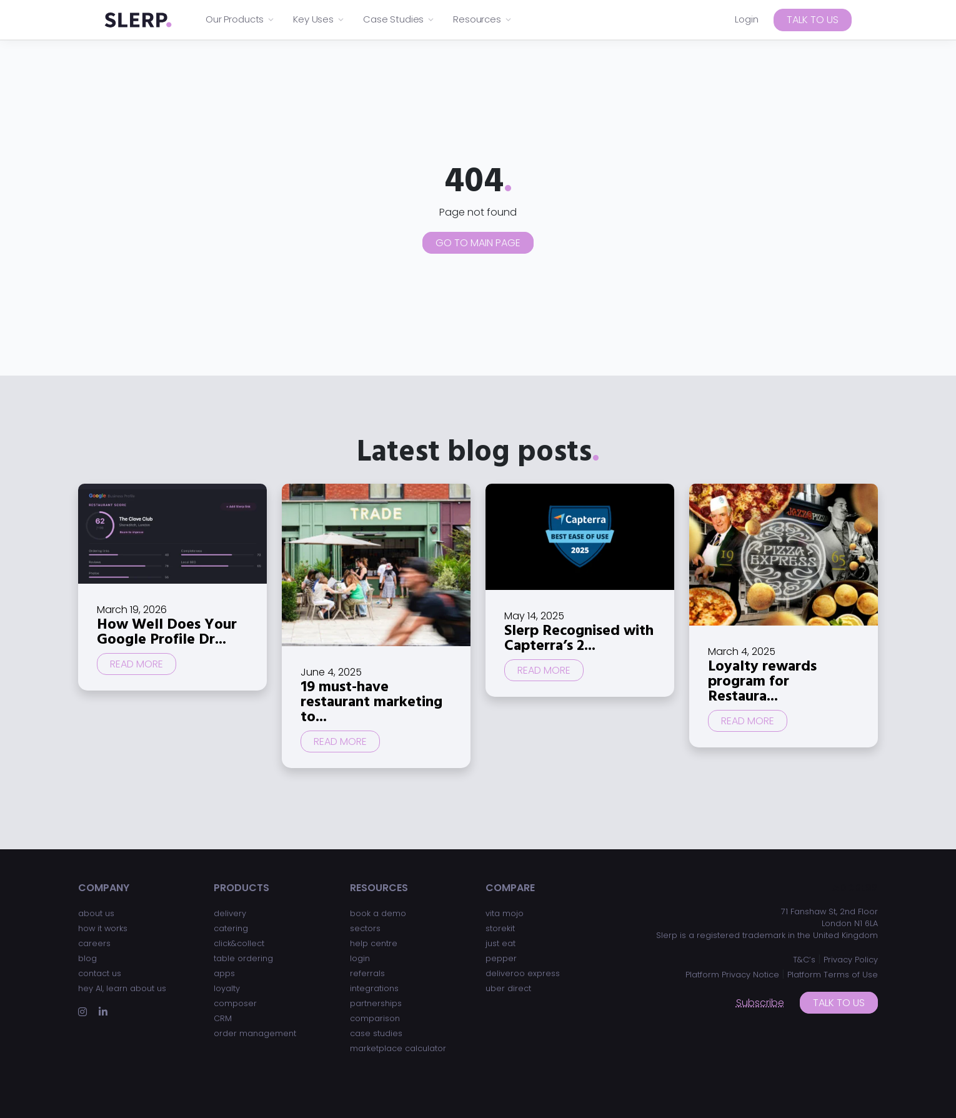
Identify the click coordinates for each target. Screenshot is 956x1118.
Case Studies (399, 19)
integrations (374, 988)
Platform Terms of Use (832, 974)
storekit (500, 928)
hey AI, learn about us (122, 988)
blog (87, 958)
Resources (482, 19)
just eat (500, 943)
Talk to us (813, 19)
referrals (367, 973)
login (360, 958)
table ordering (243, 958)
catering (231, 928)
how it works (102, 928)
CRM (223, 1018)
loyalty (227, 988)
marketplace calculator (398, 1048)
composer (235, 1003)
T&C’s (804, 959)
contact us (99, 973)
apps (224, 973)
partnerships (376, 1003)
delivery (230, 913)
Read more (136, 664)
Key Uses (319, 19)
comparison (375, 1018)
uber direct (508, 988)
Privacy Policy (851, 959)
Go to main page (478, 243)
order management (255, 1033)
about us (96, 913)
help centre (373, 943)
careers (94, 943)
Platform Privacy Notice (732, 974)
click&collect (239, 943)
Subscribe (760, 1003)
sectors (365, 928)
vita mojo (504, 913)
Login (747, 19)
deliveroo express (522, 973)
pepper (501, 958)
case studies (376, 1033)
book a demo (378, 913)
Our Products (240, 19)
